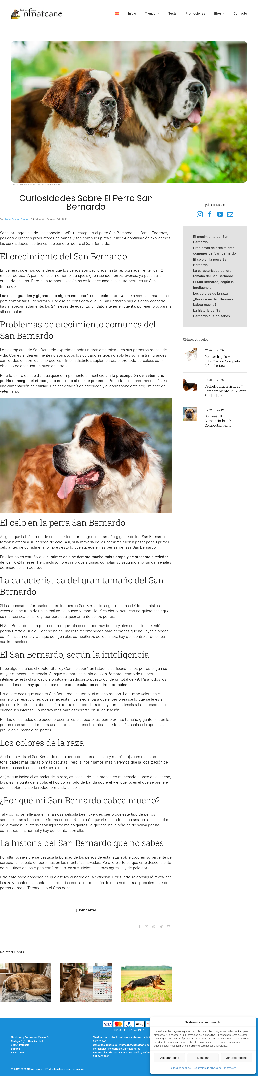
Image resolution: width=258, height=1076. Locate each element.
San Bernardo (44, 350)
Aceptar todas (169, 1057)
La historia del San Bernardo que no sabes (211, 313)
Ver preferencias (236, 1057)
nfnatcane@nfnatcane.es (134, 1044)
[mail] (230, 214)
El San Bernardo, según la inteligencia (213, 284)
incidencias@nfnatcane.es (124, 1048)
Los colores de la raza (210, 293)
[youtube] (220, 214)
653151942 (99, 1041)
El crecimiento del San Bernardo (210, 239)
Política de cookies (180, 1068)
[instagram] (200, 214)
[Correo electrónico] (168, 927)
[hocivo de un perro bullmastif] (190, 409)
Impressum (230, 1068)
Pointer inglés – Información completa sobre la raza (222, 361)
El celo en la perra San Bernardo (210, 262)
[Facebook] (139, 927)
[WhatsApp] (153, 927)
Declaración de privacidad (207, 1068)
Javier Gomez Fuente (16, 219)
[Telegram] (161, 927)
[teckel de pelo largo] (190, 379)
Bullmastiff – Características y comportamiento (218, 421)
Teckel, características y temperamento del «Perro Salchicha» (225, 391)
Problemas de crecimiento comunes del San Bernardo (214, 250)
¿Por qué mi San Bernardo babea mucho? (213, 302)
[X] (146, 927)
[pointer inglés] (190, 349)
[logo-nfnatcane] (37, 9)
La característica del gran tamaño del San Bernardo (213, 273)
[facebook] (210, 214)
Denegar (203, 1057)
